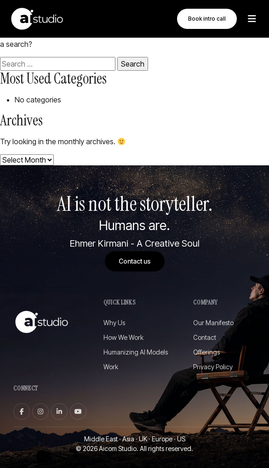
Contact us (135, 261)
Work (110, 367)
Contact (204, 338)
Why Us (114, 323)
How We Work (123, 338)
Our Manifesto (213, 323)
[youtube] (78, 411)
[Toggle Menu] (252, 18)
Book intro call (207, 18)
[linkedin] (59, 411)
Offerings (206, 352)
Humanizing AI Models (135, 352)
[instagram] (40, 411)
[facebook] (21, 411)
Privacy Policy (213, 367)
